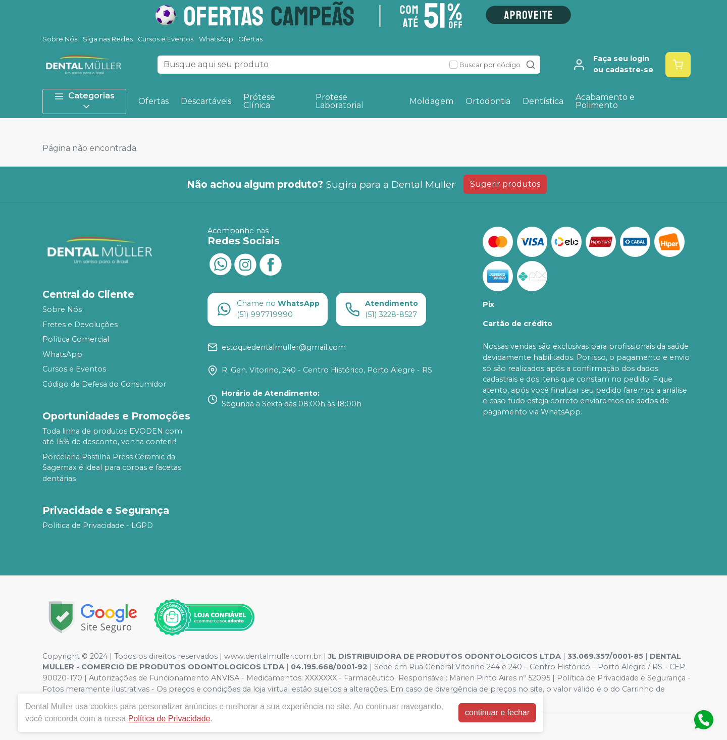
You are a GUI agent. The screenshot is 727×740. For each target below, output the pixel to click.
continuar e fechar (497, 712)
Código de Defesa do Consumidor (104, 384)
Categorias (84, 101)
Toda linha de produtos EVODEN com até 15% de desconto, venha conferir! (112, 437)
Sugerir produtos (505, 184)
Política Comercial (75, 339)
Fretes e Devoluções (80, 324)
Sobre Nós (59, 39)
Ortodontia (487, 101)
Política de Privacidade (169, 718)
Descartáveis (206, 101)
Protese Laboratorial (340, 101)
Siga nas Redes (108, 39)
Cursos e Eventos (165, 39)
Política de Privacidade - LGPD (97, 525)
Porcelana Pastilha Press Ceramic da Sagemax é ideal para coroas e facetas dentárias (111, 467)
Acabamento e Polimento (605, 101)
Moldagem (431, 101)
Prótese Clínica (259, 101)
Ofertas (250, 39)
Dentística (543, 101)
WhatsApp (216, 39)
